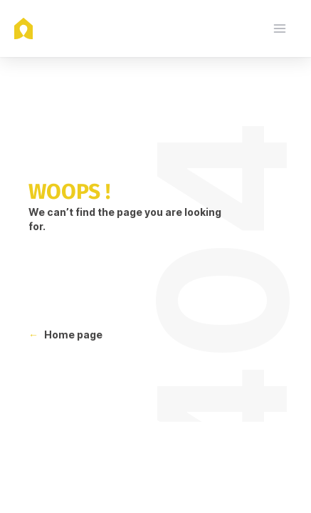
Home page (73, 334)
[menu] (280, 28)
